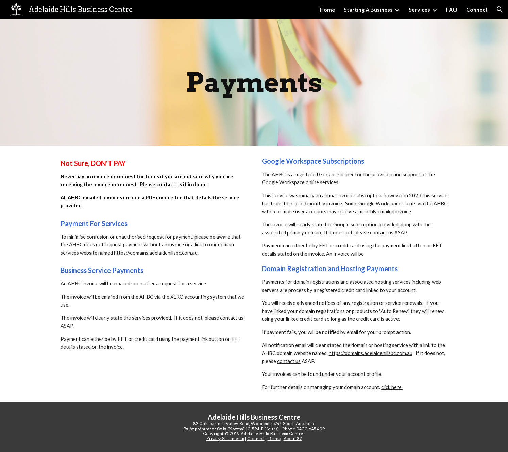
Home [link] (327, 9)
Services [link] (419, 9)
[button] (500, 9)
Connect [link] (477, 9)
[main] (254, 83)
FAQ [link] (451, 9)
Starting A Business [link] (368, 9)
